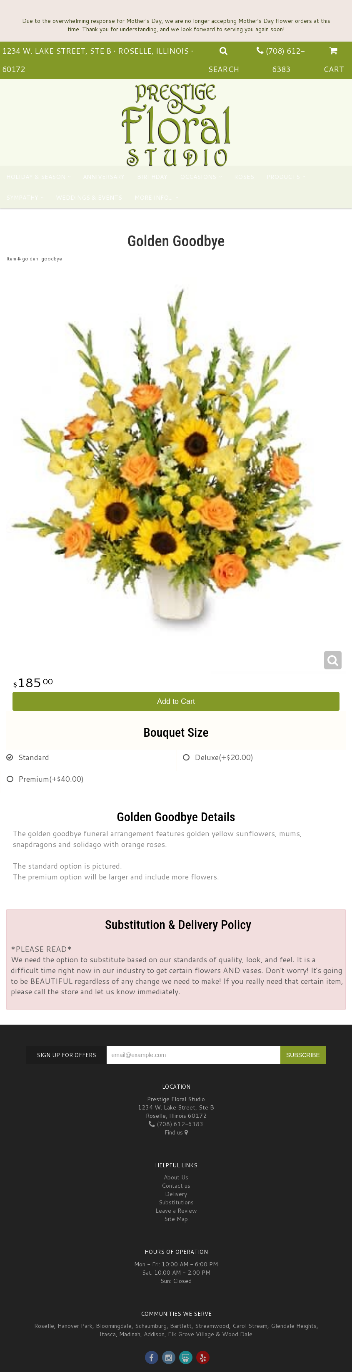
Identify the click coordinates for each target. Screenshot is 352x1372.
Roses (244, 177)
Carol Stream (249, 1326)
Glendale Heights (294, 1326)
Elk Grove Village (191, 1334)
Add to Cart (176, 701)
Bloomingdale (114, 1326)
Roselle (44, 1326)
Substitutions (176, 1202)
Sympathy (22, 197)
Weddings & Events (89, 197)
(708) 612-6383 (176, 1124)
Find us (176, 1132)
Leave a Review (176, 1210)
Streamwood (212, 1326)
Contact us (176, 1185)
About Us (176, 1177)
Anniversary (104, 177)
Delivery (176, 1194)
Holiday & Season (35, 177)
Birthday (152, 177)
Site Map (176, 1219)
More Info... (153, 197)
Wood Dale (237, 1334)
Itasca (108, 1334)
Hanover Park (74, 1326)
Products (283, 177)
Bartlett (181, 1326)
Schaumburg (151, 1326)
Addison (154, 1334)
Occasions (198, 177)
